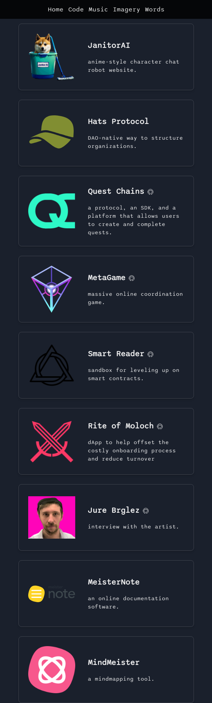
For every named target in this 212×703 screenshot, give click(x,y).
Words (155, 9)
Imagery (126, 9)
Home (55, 9)
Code (76, 9)
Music (98, 9)
